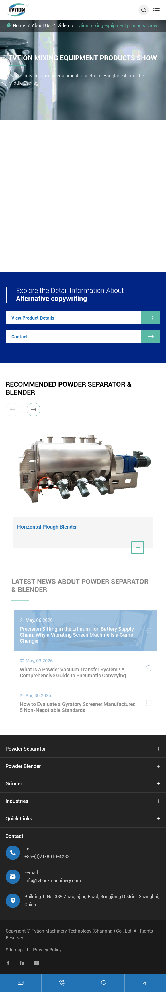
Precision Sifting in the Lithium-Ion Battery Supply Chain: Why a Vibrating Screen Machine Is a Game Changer (79, 635)
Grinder (13, 784)
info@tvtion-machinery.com (52, 880)
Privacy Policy (47, 950)
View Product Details (85, 317)
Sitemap (14, 950)
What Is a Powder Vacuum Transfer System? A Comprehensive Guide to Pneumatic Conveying (75, 672)
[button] (33, 409)
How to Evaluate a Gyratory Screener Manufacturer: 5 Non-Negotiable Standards (80, 707)
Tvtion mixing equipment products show (116, 25)
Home (19, 25)
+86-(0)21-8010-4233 (46, 856)
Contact (85, 336)
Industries (16, 801)
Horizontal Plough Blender (47, 527)
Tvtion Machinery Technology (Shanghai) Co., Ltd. (82, 931)
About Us (41, 25)
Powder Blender (23, 766)
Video (63, 25)
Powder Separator (25, 749)
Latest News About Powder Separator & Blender (80, 588)
